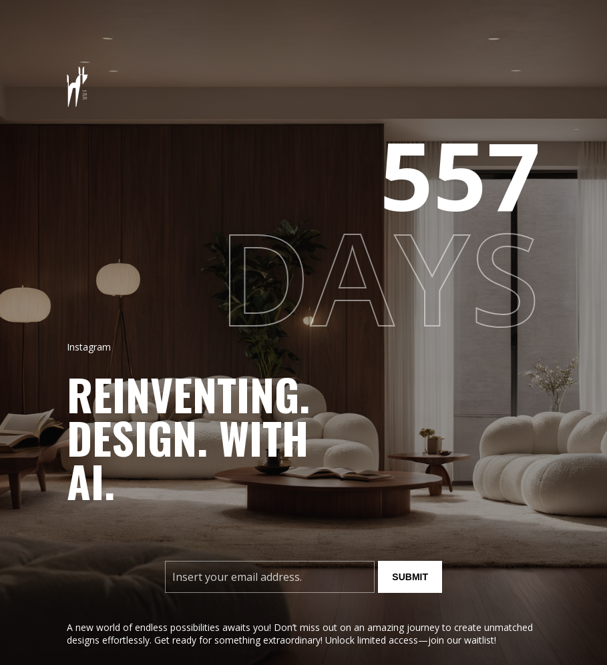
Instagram (89, 347)
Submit (410, 577)
